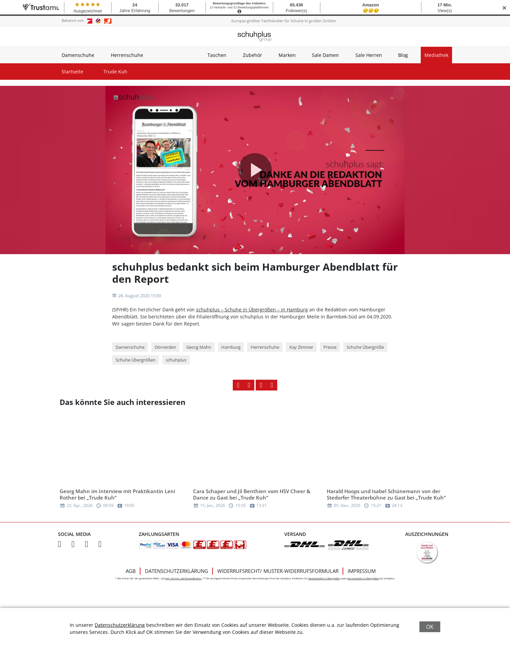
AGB (131, 571)
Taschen (217, 55)
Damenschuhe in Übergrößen (324, 578)
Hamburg (231, 347)
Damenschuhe (78, 55)
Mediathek (436, 55)
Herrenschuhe (127, 55)
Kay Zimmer (301, 347)
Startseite (72, 71)
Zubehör (252, 55)
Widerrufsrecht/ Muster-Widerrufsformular (278, 571)
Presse (330, 347)
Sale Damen (325, 55)
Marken (287, 55)
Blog (403, 55)
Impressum (362, 571)
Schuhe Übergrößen (136, 360)
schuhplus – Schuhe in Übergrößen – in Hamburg (252, 309)
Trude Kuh (115, 71)
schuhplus (176, 360)
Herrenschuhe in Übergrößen (363, 578)
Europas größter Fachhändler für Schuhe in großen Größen (283, 20)
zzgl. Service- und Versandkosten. (183, 578)
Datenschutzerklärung (176, 571)
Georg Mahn (198, 347)
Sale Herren (368, 55)
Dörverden (165, 347)
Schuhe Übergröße (365, 347)
